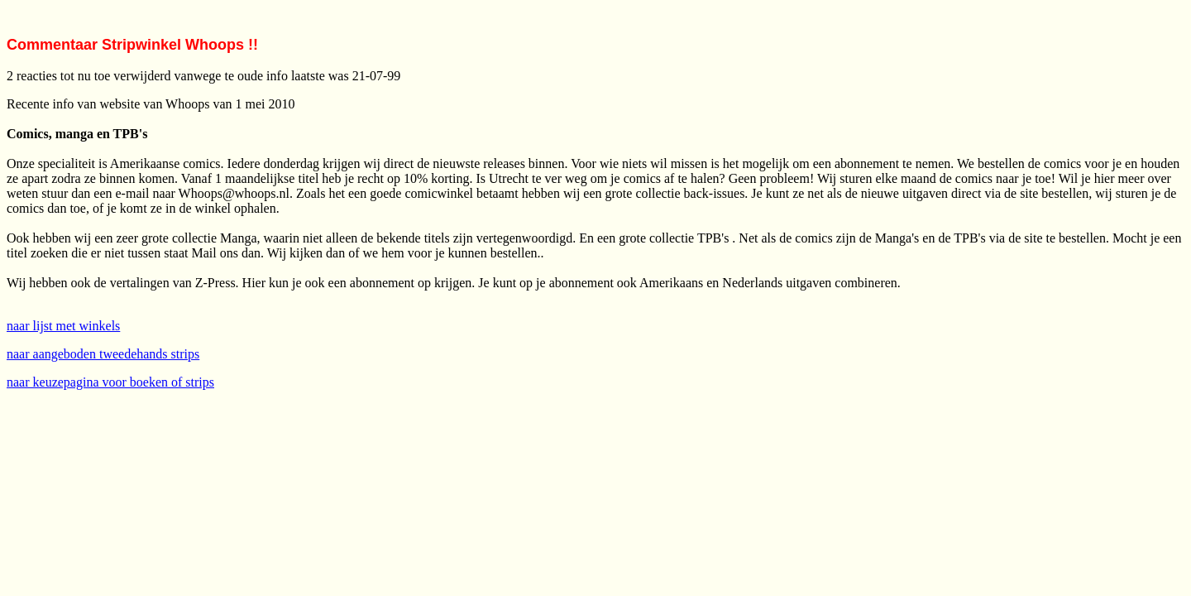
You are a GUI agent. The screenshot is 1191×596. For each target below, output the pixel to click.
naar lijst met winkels (63, 326)
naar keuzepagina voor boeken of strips (110, 382)
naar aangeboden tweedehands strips (103, 354)
